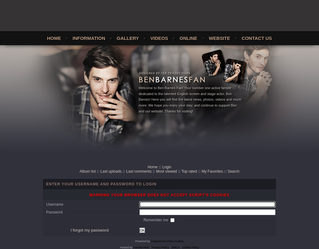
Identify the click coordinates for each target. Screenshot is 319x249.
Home (54, 38)
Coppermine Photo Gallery (167, 241)
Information (89, 38)
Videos (159, 38)
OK (142, 230)
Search (233, 171)
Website (219, 38)
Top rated (189, 171)
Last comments (138, 171)
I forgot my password (89, 230)
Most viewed (166, 171)
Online (189, 38)
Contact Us (257, 38)
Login (166, 167)
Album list (88, 171)
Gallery (128, 38)
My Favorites (212, 171)
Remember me (156, 220)
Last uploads (110, 171)
